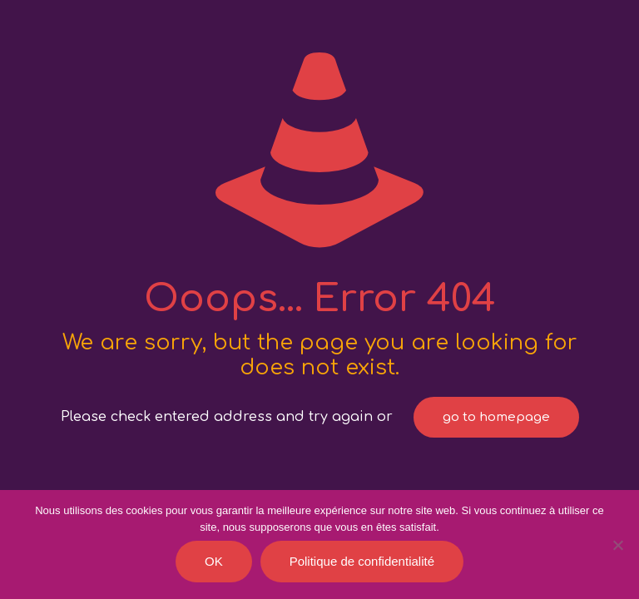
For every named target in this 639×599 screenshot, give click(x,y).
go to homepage (496, 417)
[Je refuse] (618, 545)
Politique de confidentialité (362, 561)
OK (214, 561)
